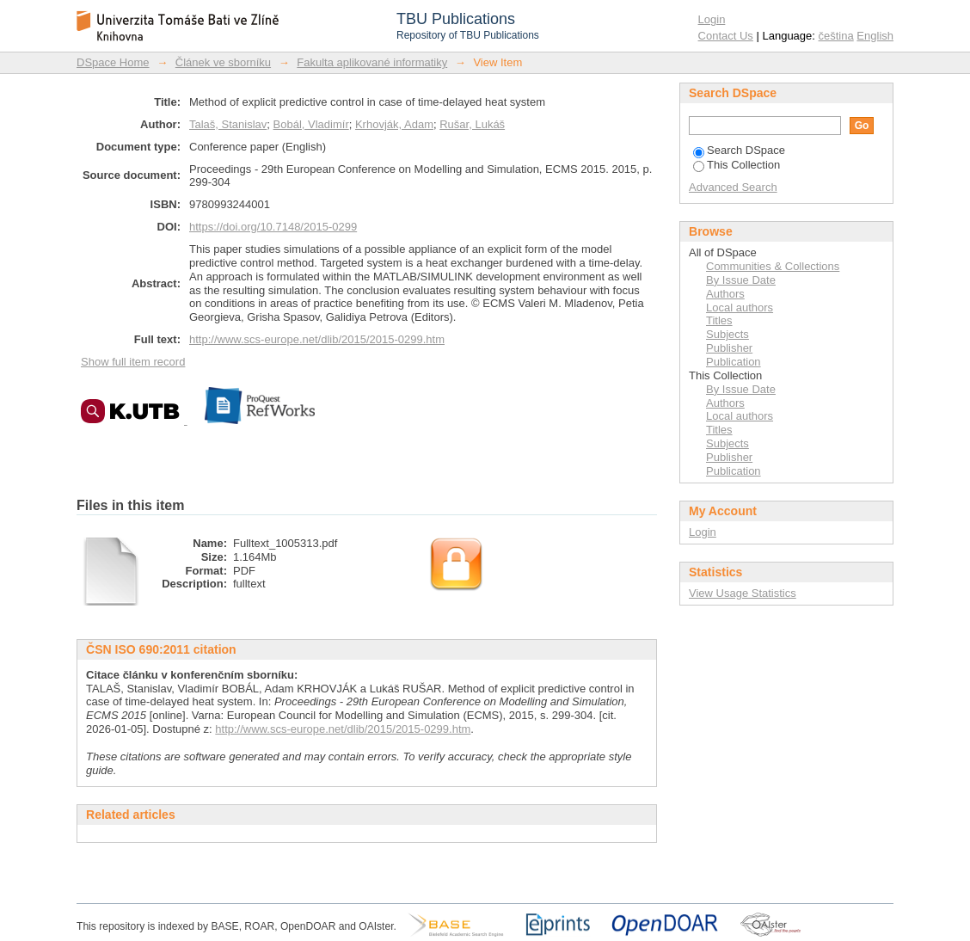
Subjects (727, 334)
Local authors (739, 307)
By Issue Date (741, 280)
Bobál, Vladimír (311, 124)
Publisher (729, 347)
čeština (836, 35)
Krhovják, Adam (394, 124)
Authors (725, 293)
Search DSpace (739, 150)
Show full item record (133, 361)
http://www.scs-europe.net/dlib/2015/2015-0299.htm (317, 339)
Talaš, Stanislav (228, 124)
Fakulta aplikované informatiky (372, 62)
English (874, 35)
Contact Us (725, 35)
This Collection (736, 164)
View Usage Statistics (742, 593)
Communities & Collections (772, 266)
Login (712, 19)
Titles (719, 320)
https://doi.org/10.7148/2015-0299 (273, 226)
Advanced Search (733, 187)
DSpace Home (113, 62)
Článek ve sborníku (223, 62)
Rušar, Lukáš (472, 124)
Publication (733, 361)
